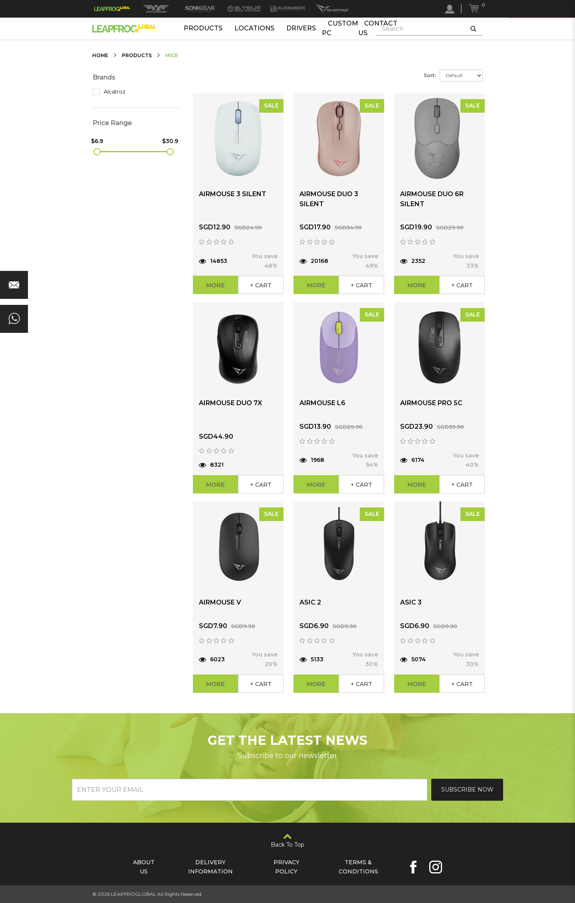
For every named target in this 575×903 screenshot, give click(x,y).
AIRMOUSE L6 (322, 403)
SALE (271, 105)
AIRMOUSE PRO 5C (431, 403)
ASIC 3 (411, 602)
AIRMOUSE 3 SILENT (232, 194)
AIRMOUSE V (220, 602)
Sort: (430, 75)
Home (100, 55)
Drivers (301, 28)
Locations (254, 28)
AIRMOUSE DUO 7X (230, 403)
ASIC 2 (310, 602)
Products (203, 28)
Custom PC (340, 28)
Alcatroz (109, 91)
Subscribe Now (467, 789)
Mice (171, 55)
